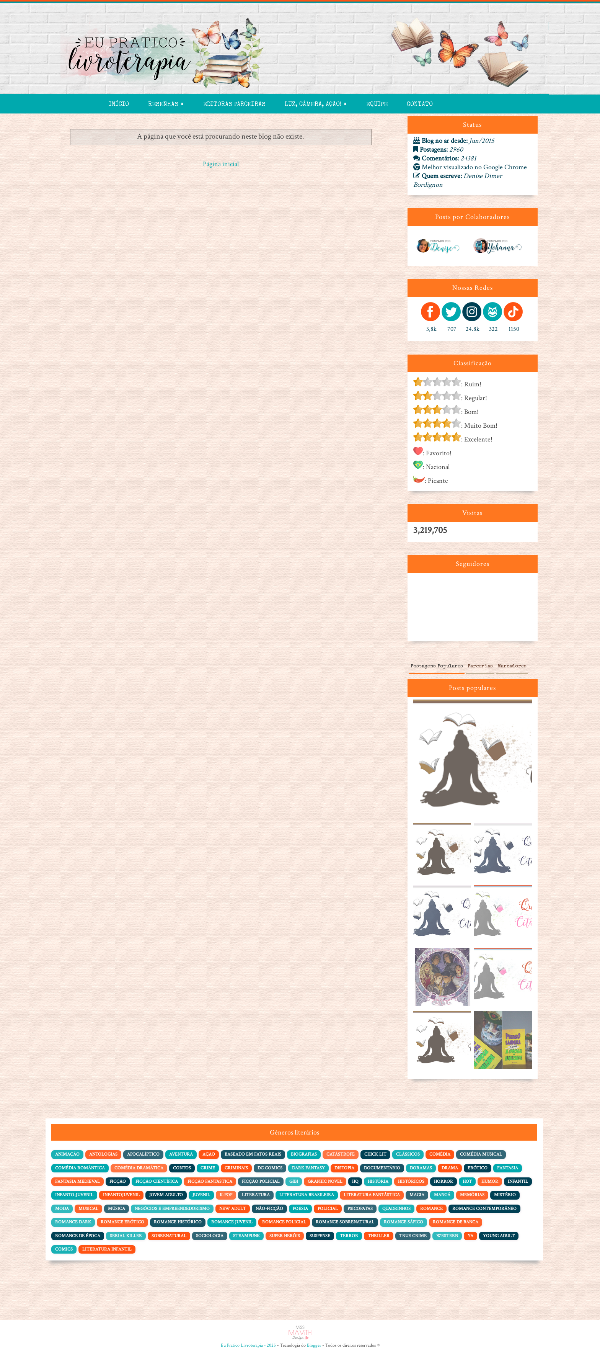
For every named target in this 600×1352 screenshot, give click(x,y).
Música (116, 1208)
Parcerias (480, 666)
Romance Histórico (178, 1222)
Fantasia (507, 1168)
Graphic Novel (325, 1181)
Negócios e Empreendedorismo (172, 1208)
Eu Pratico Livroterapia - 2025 (248, 1345)
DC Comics (270, 1168)
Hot (467, 1181)
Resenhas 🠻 (166, 105)
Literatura (256, 1195)
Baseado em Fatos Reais (253, 1154)
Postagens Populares (437, 666)
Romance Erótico (122, 1222)
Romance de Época (77, 1236)
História (378, 1181)
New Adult (232, 1208)
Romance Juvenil (232, 1222)
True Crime (413, 1236)
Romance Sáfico (403, 1222)
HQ (355, 1181)
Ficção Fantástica (210, 1181)
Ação (208, 1154)
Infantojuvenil (121, 1195)
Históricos (411, 1181)
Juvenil (201, 1195)
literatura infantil (107, 1249)
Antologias (103, 1154)
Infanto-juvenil (74, 1195)
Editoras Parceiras (234, 105)
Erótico (478, 1168)
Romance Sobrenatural (345, 1222)
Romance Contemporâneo (484, 1208)
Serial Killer (126, 1236)
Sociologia (209, 1236)
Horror (443, 1181)
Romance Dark (73, 1222)
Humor (489, 1181)
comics (64, 1249)
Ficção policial (261, 1181)
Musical (88, 1208)
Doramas (421, 1168)
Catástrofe (340, 1154)
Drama (450, 1168)
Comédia (439, 1154)
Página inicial (221, 164)
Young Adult (499, 1236)
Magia (416, 1195)
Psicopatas (360, 1208)
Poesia (300, 1208)
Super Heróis (284, 1236)
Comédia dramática (138, 1168)
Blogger (314, 1345)
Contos (182, 1168)
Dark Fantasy (308, 1168)
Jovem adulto (166, 1195)
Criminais (236, 1168)
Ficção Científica (156, 1181)
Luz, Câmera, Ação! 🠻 (316, 105)
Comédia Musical (481, 1154)
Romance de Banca (455, 1222)
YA (470, 1236)
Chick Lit (375, 1154)
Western (447, 1236)
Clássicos (408, 1154)
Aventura (181, 1154)
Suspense (320, 1236)
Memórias (472, 1195)
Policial (328, 1208)
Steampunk (246, 1236)
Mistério (505, 1195)
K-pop (226, 1195)
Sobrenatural (169, 1236)
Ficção (117, 1181)
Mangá (442, 1195)
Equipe (377, 105)
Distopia (344, 1168)
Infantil (518, 1181)
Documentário (382, 1168)
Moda (62, 1208)
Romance (431, 1208)
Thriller (379, 1236)
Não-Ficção (269, 1208)
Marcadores (512, 666)
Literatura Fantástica (372, 1195)
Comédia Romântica (80, 1168)
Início (119, 105)
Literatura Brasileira (306, 1195)
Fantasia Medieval (77, 1181)
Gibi (293, 1181)
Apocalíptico (143, 1154)
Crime (208, 1168)
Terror (349, 1236)
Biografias (304, 1154)
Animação (67, 1154)
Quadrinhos (396, 1208)
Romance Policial (284, 1222)
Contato (420, 105)
